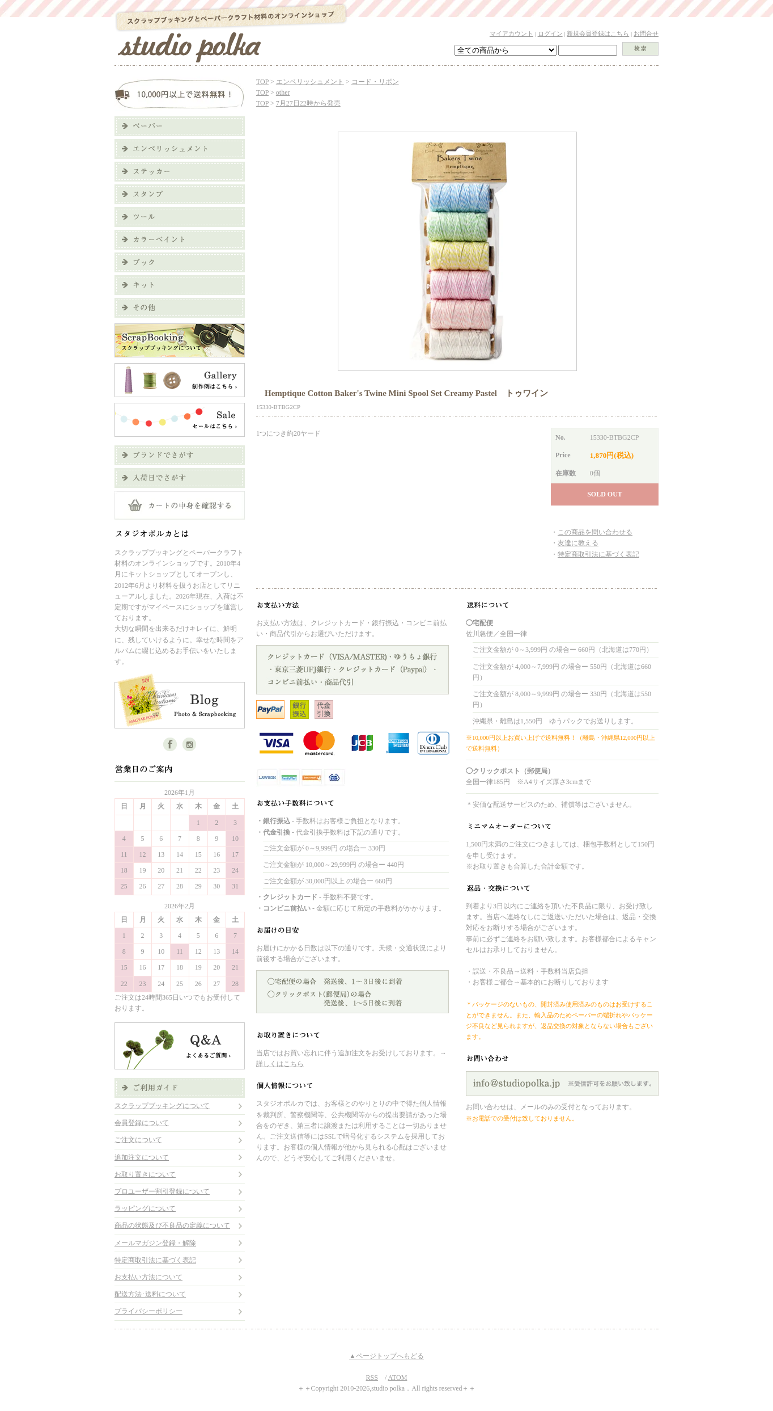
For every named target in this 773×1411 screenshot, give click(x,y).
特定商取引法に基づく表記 (155, 1260)
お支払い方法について (148, 1277)
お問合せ (646, 33)
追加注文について (141, 1157)
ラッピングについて (145, 1208)
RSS (372, 1377)
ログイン (550, 33)
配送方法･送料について (150, 1294)
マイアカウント (511, 33)
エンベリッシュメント (310, 82)
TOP (262, 82)
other (283, 92)
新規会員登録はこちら (598, 33)
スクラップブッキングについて (162, 1106)
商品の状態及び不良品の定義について (172, 1225)
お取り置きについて (145, 1174)
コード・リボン (375, 82)
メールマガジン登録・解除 (155, 1243)
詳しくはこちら (280, 1064)
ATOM (397, 1377)
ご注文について (138, 1140)
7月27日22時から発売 (308, 103)
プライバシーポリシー (148, 1311)
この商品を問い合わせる (595, 532)
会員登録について (141, 1123)
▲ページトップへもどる (386, 1356)
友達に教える (578, 543)
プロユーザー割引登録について (162, 1191)
